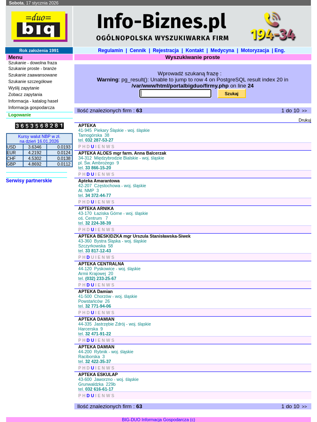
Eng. (281, 50)
